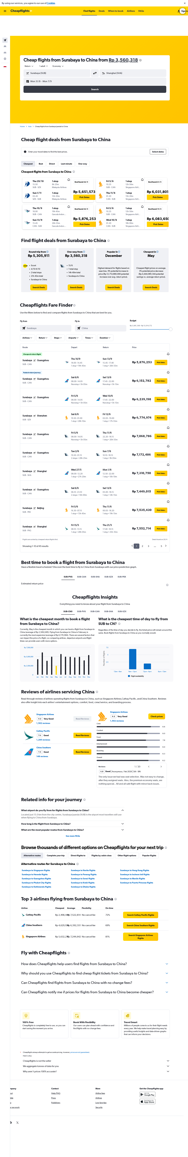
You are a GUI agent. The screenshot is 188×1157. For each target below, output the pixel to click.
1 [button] (140, 496)
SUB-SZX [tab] (113, 527)
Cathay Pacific (47, 681)
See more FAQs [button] (77, 786)
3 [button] (152, 496)
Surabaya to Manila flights (136, 829)
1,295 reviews (47, 690)
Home (26, 106)
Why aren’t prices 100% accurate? (100, 1022)
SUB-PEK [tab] (126, 527)
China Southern (48, 698)
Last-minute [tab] (70, 143)
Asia (34, 106)
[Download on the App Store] (152, 1052)
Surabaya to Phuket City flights (40, 833)
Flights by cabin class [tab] (106, 806)
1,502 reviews (47, 673)
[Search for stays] (5, 26)
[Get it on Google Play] (152, 1045)
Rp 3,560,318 (127, 39)
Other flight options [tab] (131, 806)
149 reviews (46, 707)
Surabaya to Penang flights (88, 825)
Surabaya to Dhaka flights (87, 837)
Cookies (51, 3)
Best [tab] (45, 143)
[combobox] (33, 45)
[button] (185, 3)
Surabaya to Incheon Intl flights (139, 825)
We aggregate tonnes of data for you (100, 1016)
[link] (43, 267)
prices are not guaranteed (84, 1003)
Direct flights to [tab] (82, 806)
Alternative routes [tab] (36, 806)
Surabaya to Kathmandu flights (40, 837)
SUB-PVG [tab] (72, 527)
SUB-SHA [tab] (99, 527)
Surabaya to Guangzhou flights (40, 829)
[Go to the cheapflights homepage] (21, 11)
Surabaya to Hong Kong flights (138, 821)
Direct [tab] (56, 143)
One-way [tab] (87, 143)
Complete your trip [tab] (60, 806)
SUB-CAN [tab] (85, 527)
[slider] (175, 309)
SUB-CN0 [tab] (72, 562)
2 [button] (146, 496)
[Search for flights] (5, 20)
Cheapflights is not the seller (100, 1011)
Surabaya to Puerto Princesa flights (140, 833)
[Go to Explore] (5, 38)
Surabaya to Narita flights (87, 821)
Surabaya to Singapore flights (40, 821)
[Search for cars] (5, 32)
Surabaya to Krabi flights (87, 833)
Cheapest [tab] (32, 143)
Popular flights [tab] (153, 806)
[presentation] (144, 40)
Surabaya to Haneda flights (39, 825)
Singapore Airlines (49, 665)
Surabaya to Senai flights (87, 829)
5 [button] (165, 496)
